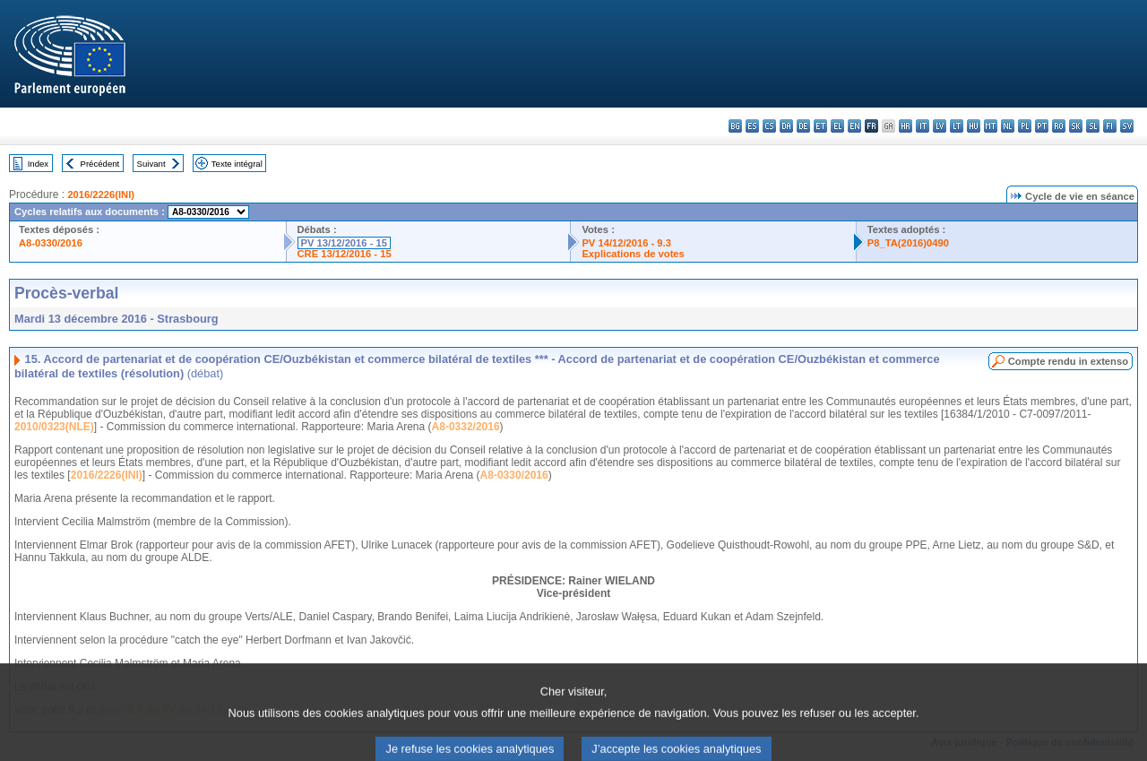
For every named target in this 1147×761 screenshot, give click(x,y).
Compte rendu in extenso (1068, 361)
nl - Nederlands (1007, 126)
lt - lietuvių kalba (956, 126)
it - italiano (922, 126)
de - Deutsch (803, 126)
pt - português (1041, 126)
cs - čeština (769, 126)
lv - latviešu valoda (939, 126)
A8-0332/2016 (466, 426)
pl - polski (1024, 126)
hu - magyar (973, 126)
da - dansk (786, 126)
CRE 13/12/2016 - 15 (345, 253)
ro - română (1058, 126)
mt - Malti (990, 126)
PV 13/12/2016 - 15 (344, 243)
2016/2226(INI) (100, 194)
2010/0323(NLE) (54, 426)
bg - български (735, 126)
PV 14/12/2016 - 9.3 (626, 243)
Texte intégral (237, 164)
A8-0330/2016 (50, 243)
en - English (854, 126)
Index (38, 164)
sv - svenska (1127, 126)
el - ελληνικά (837, 126)
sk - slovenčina (1075, 126)
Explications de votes (633, 253)
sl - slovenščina (1093, 126)
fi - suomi (1110, 126)
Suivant (151, 164)
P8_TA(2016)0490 (908, 243)
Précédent (100, 164)
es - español (752, 126)
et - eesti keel (820, 126)
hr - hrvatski (905, 126)
